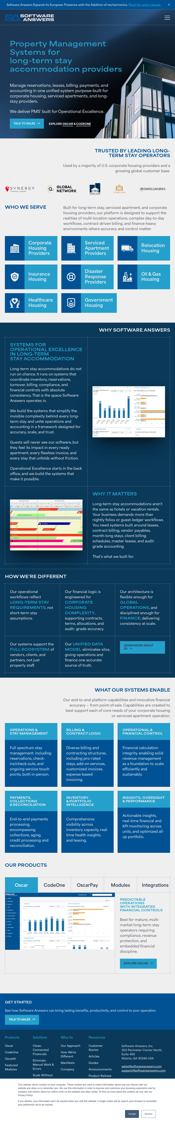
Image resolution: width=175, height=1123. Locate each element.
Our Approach (70, 1046)
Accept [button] (132, 1114)
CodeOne (11, 1053)
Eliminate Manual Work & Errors (43, 1065)
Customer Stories (96, 1048)
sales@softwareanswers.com (142, 1066)
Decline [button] (148, 1114)
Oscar (9, 1046)
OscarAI (10, 1059)
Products (12, 1037)
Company (67, 1070)
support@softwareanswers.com (144, 1071)
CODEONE (83, 124)
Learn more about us (139, 647)
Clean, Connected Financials (41, 1050)
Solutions (40, 1037)
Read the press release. (145, 4)
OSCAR (68, 124)
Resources (97, 1037)
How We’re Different (68, 1055)
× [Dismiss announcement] (169, 5)
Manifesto (68, 1063)
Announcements (100, 1070)
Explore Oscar (136, 963)
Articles (94, 1057)
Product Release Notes (100, 1078)
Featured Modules (11, 1068)
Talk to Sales (24, 123)
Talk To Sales (19, 1020)
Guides (93, 1063)
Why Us (67, 1037)
